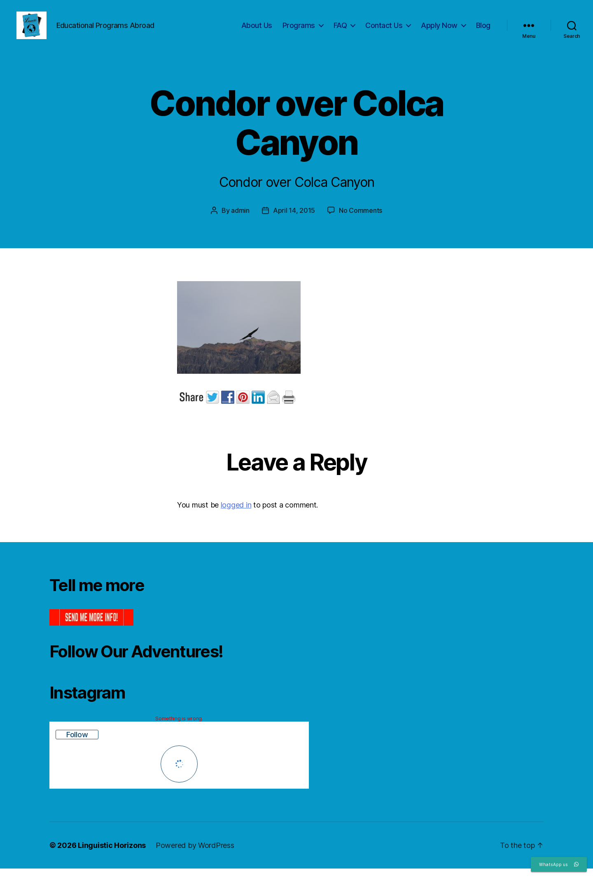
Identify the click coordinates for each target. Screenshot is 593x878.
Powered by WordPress (195, 854)
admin (240, 220)
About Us (256, 30)
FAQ (340, 30)
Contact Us (383, 30)
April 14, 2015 (294, 220)
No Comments (360, 220)
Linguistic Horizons (112, 854)
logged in (236, 514)
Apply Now (439, 30)
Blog (483, 30)
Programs (298, 30)
